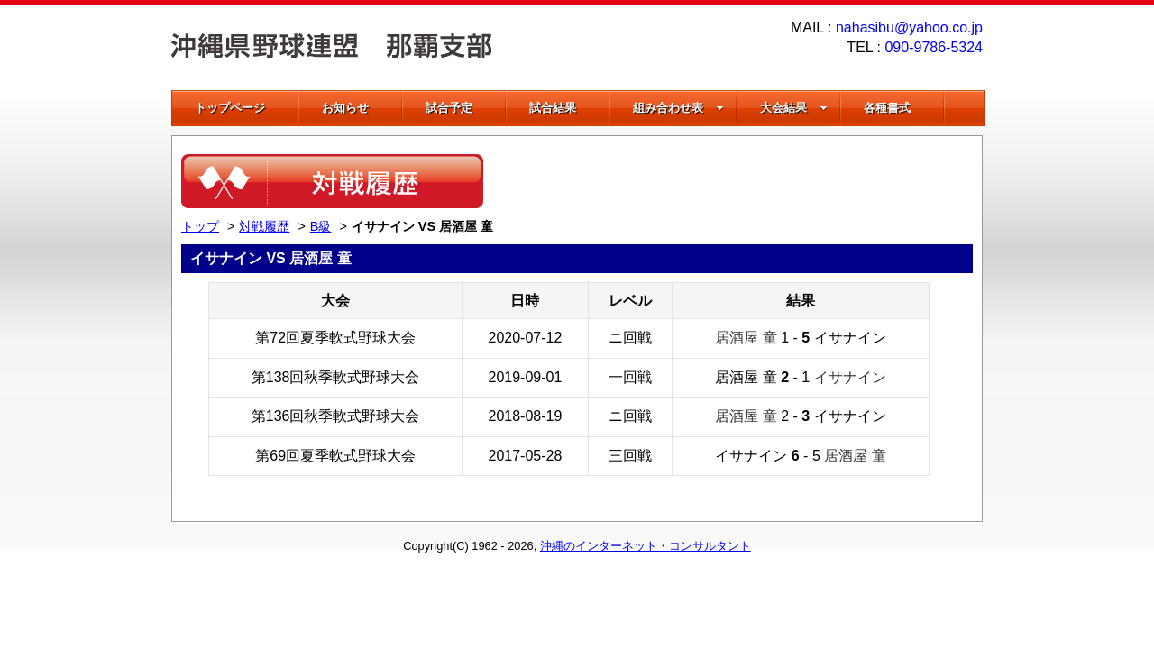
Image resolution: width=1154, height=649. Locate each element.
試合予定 (449, 107)
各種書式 (887, 107)
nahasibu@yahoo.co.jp (909, 27)
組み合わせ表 (678, 107)
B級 (321, 226)
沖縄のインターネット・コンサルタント (645, 546)
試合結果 (552, 107)
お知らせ (345, 107)
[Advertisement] (762, 181)
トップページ (230, 107)
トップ (200, 226)
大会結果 (794, 107)
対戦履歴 (264, 226)
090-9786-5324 (933, 47)
